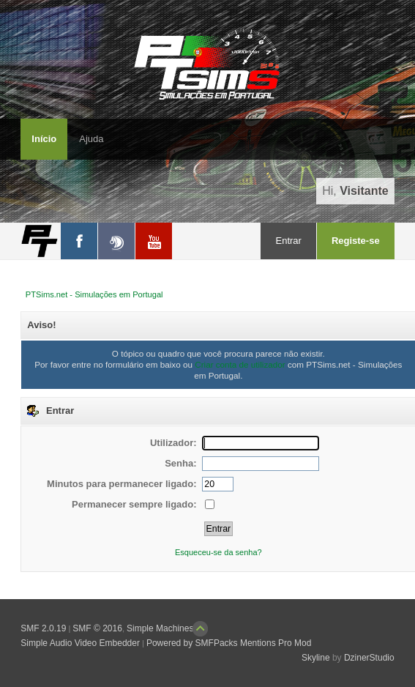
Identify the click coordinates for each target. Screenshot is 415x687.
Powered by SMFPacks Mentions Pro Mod (228, 643)
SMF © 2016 (97, 628)
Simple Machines (160, 628)
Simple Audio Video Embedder (80, 643)
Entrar (288, 240)
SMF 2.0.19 (43, 628)
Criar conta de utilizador (240, 364)
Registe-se (356, 240)
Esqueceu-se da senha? (218, 552)
